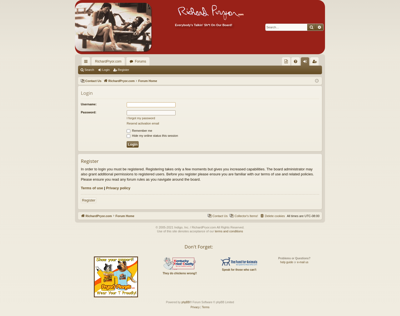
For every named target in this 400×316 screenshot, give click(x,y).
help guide (286, 262)
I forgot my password (141, 118)
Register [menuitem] (316, 62)
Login (106, 69)
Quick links (87, 62)
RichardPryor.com (108, 61)
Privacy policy (118, 188)
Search (89, 69)
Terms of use (92, 188)
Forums (140, 61)
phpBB (185, 302)
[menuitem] (286, 61)
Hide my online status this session (152, 135)
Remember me (139, 130)
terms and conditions (229, 231)
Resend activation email (143, 123)
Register (123, 69)
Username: (89, 104)
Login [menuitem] (306, 62)
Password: (88, 112)
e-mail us (302, 262)
